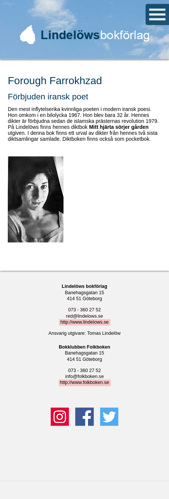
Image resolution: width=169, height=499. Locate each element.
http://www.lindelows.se (84, 322)
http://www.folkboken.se (84, 382)
